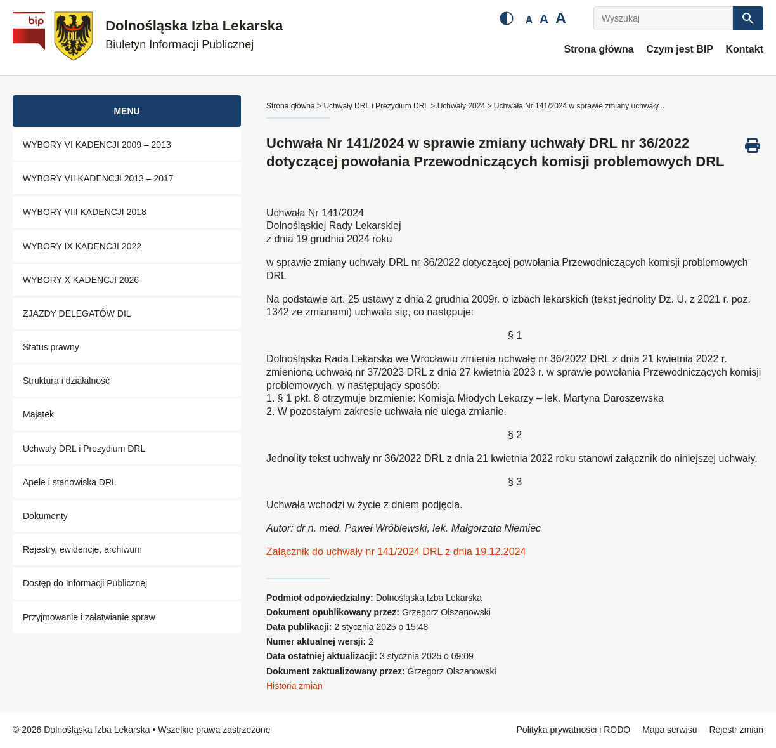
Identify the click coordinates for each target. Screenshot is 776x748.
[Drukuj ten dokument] (752, 145)
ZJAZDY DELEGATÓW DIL (77, 313)
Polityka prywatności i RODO (574, 730)
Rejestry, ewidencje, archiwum (82, 549)
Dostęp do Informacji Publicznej (85, 583)
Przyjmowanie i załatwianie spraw (89, 617)
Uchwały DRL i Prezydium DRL (84, 448)
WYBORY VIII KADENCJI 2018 (84, 212)
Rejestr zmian (736, 730)
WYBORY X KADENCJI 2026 (81, 280)
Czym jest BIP (679, 49)
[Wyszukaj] (663, 18)
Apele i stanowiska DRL (70, 482)
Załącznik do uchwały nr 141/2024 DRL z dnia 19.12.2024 (396, 551)
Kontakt (744, 49)
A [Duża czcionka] (560, 18)
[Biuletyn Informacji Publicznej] (30, 38)
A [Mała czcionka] (529, 20)
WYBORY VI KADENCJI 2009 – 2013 (97, 145)
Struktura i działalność (66, 381)
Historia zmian (294, 686)
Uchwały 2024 (461, 106)
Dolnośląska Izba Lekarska (194, 34)
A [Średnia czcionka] (544, 19)
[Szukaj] (748, 18)
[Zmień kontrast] (506, 18)
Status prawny (51, 347)
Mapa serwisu (669, 730)
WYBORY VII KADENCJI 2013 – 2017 (98, 178)
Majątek (38, 414)
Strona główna (598, 49)
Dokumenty (45, 516)
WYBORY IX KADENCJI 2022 (82, 246)
